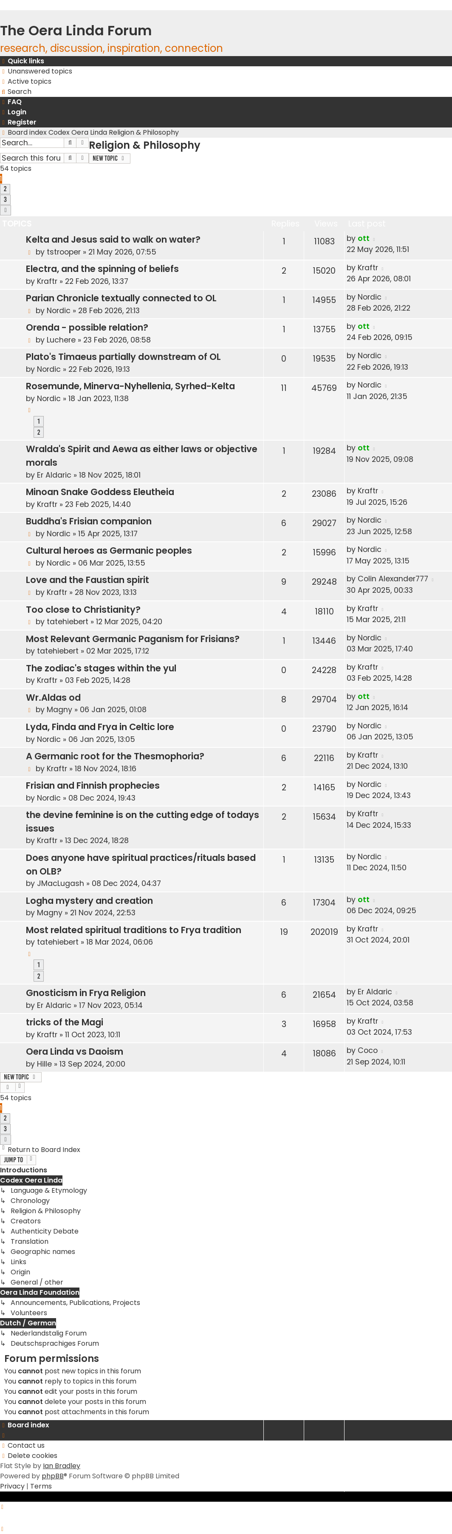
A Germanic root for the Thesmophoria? (115, 756)
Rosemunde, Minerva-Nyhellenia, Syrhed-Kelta (130, 386)
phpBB (53, 1476)
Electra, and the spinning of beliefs (102, 269)
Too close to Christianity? (83, 609)
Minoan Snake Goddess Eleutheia (100, 492)
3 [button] (5, 199)
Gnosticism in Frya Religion (86, 993)
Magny (59, 710)
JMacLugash (60, 883)
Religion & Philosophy (145, 145)
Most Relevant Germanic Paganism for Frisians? (133, 639)
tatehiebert (67, 622)
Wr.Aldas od (53, 697)
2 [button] (5, 189)
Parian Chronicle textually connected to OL (121, 298)
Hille (44, 1064)
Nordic (59, 311)
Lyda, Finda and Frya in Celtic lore (100, 727)
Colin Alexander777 (393, 579)
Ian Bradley (61, 1466)
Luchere (61, 340)
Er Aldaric (54, 475)
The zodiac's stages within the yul (101, 668)
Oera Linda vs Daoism (74, 1051)
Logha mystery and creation (89, 900)
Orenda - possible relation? (87, 327)
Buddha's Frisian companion (89, 521)
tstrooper (64, 252)
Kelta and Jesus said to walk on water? (113, 239)
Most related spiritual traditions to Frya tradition (133, 930)
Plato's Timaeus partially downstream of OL (123, 357)
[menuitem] (36, 71)
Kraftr (47, 281)
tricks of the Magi (64, 1022)
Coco (368, 1050)
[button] (5, 210)
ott (364, 238)
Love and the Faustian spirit (87, 580)
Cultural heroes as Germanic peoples (109, 550)
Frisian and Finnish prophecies (93, 785)
